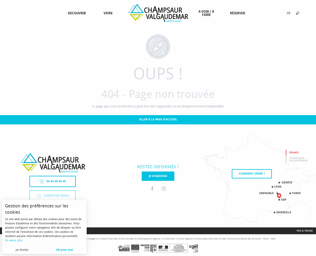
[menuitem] (78, 13)
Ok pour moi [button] (64, 250)
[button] (297, 13)
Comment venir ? (252, 173)
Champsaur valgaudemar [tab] (299, 159)
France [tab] (294, 152)
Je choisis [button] (22, 250)
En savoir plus (14, 240)
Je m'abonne (158, 176)
